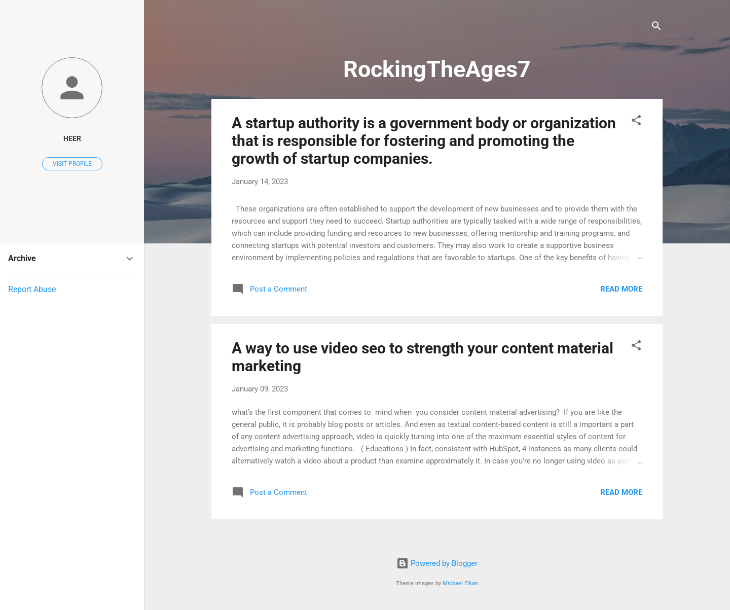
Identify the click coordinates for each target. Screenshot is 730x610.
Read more (621, 289)
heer (72, 138)
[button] (636, 122)
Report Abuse (32, 289)
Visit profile (72, 163)
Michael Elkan (460, 583)
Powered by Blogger (437, 563)
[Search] (656, 27)
